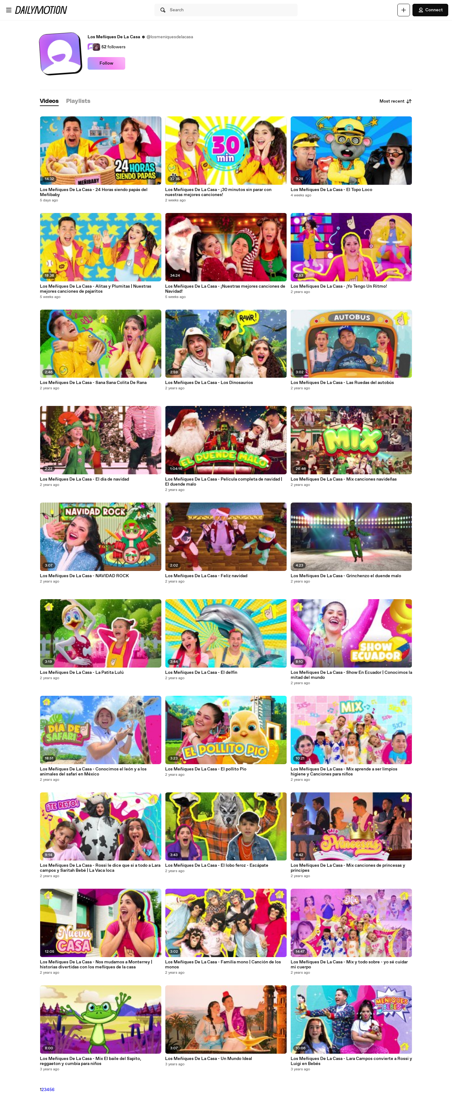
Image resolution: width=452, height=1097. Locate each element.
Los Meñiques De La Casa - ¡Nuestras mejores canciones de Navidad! (225, 289)
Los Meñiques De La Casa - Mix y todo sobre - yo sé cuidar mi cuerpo (349, 965)
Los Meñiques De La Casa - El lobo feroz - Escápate (216, 865)
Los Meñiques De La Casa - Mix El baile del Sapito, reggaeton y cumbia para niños (90, 1061)
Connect (430, 10)
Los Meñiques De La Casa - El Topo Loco (331, 189)
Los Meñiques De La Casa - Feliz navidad (206, 575)
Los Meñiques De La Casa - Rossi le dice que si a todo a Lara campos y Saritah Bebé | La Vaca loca (100, 868)
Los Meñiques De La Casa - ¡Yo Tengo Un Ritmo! (339, 286)
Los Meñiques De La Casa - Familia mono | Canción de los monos (223, 965)
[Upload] (403, 10)
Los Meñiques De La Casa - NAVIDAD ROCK (84, 575)
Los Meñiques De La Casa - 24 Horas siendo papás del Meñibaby (94, 192)
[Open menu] (9, 10)
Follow (106, 63)
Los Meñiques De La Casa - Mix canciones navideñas (344, 479)
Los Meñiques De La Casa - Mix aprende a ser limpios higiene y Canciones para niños (344, 772)
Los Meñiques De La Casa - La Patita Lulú (82, 672)
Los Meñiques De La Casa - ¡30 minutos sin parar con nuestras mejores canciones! (218, 192)
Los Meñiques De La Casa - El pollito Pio (205, 769)
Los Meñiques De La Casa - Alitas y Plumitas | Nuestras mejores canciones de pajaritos (95, 289)
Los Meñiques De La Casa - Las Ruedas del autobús (342, 382)
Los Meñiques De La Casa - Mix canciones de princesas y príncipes (348, 868)
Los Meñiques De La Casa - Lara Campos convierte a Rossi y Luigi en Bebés (351, 1061)
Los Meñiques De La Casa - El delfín (201, 672)
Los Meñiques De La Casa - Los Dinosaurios (209, 382)
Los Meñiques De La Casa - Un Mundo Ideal (208, 1058)
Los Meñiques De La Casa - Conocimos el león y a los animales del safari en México (93, 772)
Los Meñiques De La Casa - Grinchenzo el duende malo (346, 575)
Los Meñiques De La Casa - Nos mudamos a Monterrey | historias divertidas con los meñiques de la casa (96, 965)
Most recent (395, 101)
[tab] (49, 101)
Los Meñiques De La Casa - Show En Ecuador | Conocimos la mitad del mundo (351, 675)
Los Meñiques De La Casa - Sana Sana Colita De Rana (93, 382)
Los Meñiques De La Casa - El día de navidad (84, 479)
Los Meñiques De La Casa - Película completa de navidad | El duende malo (223, 482)
